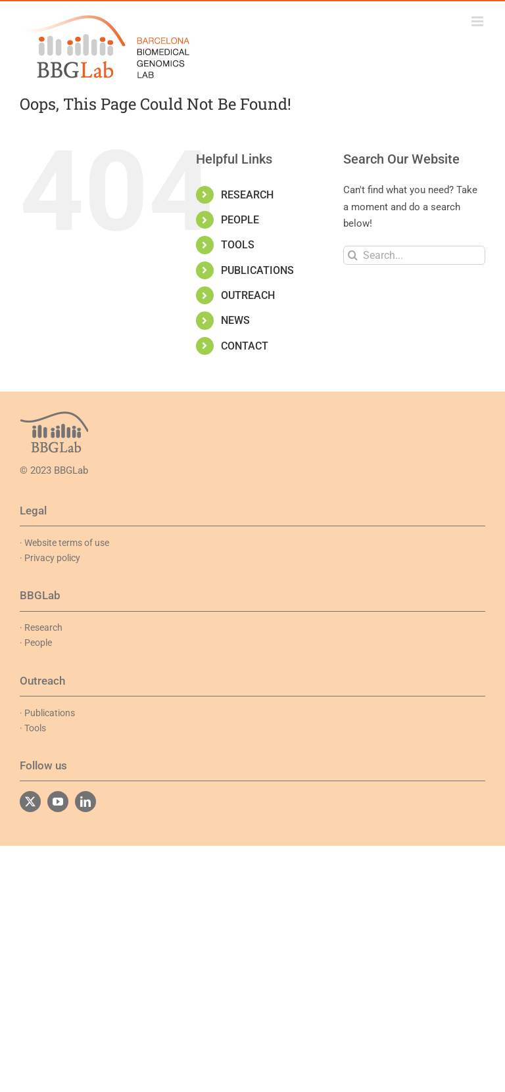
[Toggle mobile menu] (478, 21)
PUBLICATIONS (257, 270)
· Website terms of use (64, 542)
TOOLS (237, 245)
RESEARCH (247, 195)
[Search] (352, 255)
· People (36, 642)
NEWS (235, 320)
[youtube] (57, 801)
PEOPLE (240, 220)
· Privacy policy (50, 558)
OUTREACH (248, 295)
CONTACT (244, 346)
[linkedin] (85, 801)
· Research (41, 627)
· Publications (47, 713)
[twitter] (30, 801)
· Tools (33, 728)
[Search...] (414, 255)
